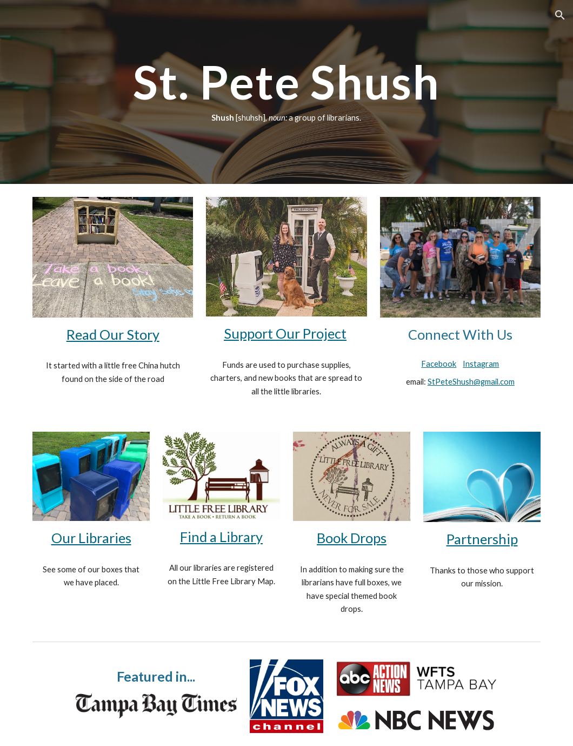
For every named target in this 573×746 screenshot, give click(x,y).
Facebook (438, 363)
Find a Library (221, 537)
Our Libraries (91, 538)
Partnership (482, 539)
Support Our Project (285, 333)
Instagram (481, 363)
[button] (560, 15)
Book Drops (352, 538)
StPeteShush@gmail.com (471, 381)
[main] (286, 92)
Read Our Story (112, 334)
